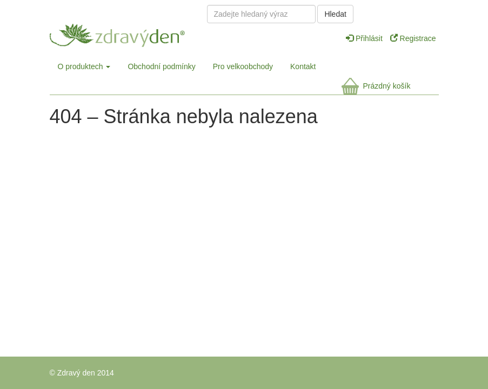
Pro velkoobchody (243, 66)
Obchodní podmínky (161, 66)
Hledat (335, 14)
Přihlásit (365, 38)
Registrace (413, 38)
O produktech (84, 66)
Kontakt (303, 66)
